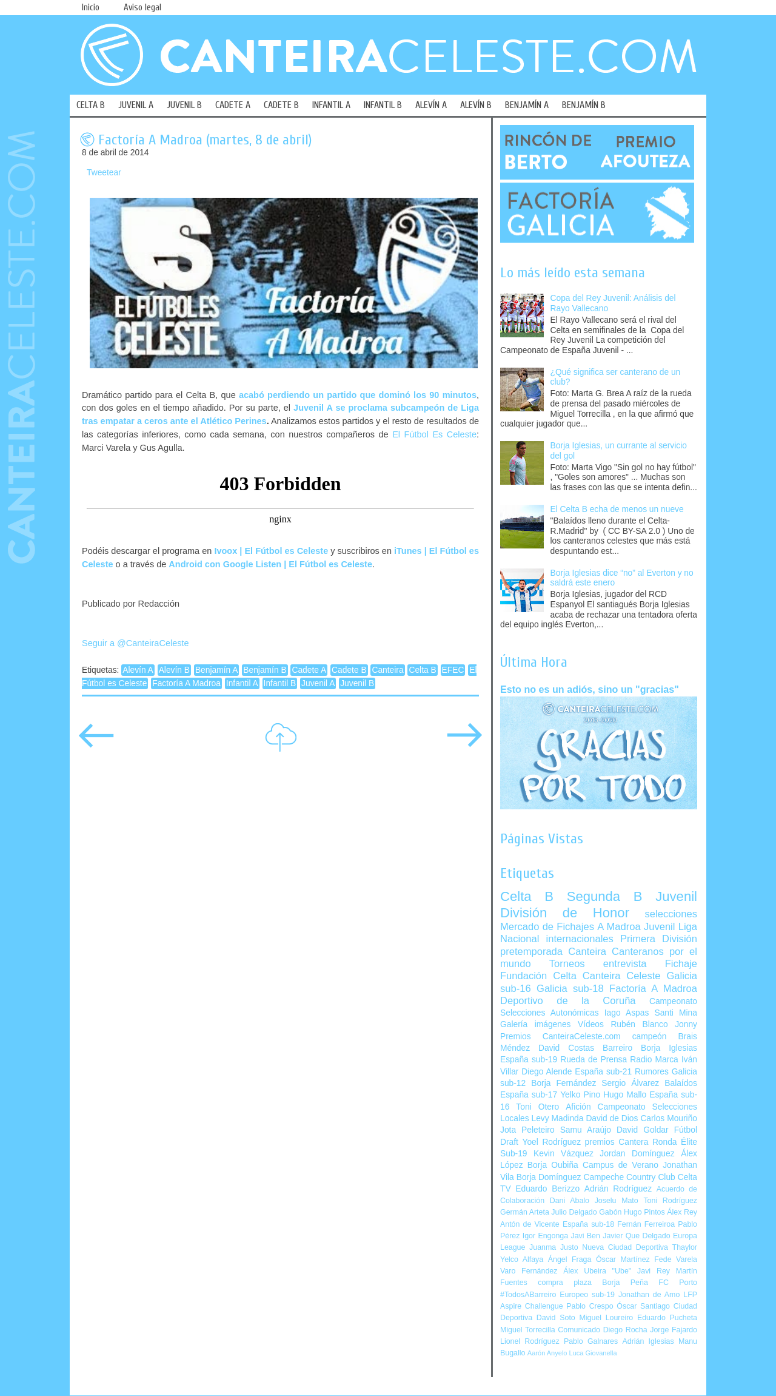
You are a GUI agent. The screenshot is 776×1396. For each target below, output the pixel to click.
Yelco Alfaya (521, 1259)
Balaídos (680, 1083)
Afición (578, 1106)
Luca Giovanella (593, 1353)
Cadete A (309, 670)
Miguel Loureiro (606, 1317)
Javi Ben (585, 1236)
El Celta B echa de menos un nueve (617, 509)
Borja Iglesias (669, 1048)
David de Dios (612, 1118)
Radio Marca (654, 1059)
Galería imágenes (535, 1024)
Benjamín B (264, 670)
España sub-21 (603, 1071)
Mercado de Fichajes (547, 926)
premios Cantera (617, 1142)
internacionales (580, 939)
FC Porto (677, 1282)
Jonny (686, 1024)
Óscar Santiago (643, 1306)
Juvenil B (357, 683)
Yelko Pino (580, 1094)
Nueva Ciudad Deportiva (625, 1247)
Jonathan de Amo (649, 1294)
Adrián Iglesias (648, 1341)
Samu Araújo (585, 1130)
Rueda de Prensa (593, 1059)
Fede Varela (675, 1259)
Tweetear (104, 172)
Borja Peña (624, 1282)
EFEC (453, 670)
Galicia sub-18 (570, 988)
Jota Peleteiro (527, 1130)
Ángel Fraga (570, 1259)
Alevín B (174, 670)
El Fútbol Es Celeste (434, 434)
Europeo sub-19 (587, 1294)
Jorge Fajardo (673, 1330)
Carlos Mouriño (668, 1118)
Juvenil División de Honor (598, 904)
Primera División (658, 939)
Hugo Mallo (624, 1094)
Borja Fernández (563, 1083)
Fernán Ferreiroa (646, 1224)
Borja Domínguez (549, 1177)
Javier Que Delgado (636, 1236)
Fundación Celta (538, 976)
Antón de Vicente (530, 1224)
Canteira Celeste (622, 976)
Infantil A (242, 683)
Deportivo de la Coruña (568, 1001)
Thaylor (684, 1247)
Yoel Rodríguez (551, 1142)
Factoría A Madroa (186, 683)
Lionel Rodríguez (530, 1341)
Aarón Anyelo (547, 1353)
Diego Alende (546, 1071)
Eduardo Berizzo (547, 1188)
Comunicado (579, 1330)
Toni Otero (537, 1106)
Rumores (652, 1071)
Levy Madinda (557, 1118)
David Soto (556, 1317)
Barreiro (617, 1048)
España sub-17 (528, 1094)
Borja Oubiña (552, 1165)
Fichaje (681, 963)
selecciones (671, 914)
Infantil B (280, 683)
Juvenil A (318, 683)
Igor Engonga (545, 1236)
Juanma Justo (553, 1247)
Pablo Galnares (591, 1341)
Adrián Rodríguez (618, 1188)
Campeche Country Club (629, 1177)
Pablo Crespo (589, 1306)
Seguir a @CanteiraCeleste (135, 643)
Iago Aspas (626, 1012)
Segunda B (605, 896)
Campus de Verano (620, 1165)
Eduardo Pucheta (667, 1317)
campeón (649, 1036)
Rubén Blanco (638, 1024)
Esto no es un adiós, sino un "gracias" (589, 689)
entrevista (625, 963)
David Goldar (643, 1130)
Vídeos (591, 1024)
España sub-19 (528, 1059)
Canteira (387, 670)
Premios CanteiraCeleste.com (560, 1036)
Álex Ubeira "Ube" (597, 1271)
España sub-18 (588, 1224)
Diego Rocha (625, 1330)
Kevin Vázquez (564, 1153)
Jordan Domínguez (637, 1153)
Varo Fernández (528, 1271)
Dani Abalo (569, 1200)
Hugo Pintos (644, 1212)
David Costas (566, 1048)
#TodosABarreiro (528, 1294)
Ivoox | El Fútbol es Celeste (271, 551)
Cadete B (349, 670)
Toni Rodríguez (670, 1200)
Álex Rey (682, 1212)
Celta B (422, 670)
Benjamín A (216, 670)
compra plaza (565, 1282)
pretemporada (531, 951)
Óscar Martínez (623, 1259)
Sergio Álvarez (630, 1083)
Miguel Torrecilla (527, 1330)
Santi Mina (675, 1012)
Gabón (610, 1212)
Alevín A (137, 670)
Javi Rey (653, 1271)
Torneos (567, 963)
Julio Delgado (574, 1212)
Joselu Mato (616, 1200)
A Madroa (619, 926)
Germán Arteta (524, 1212)
